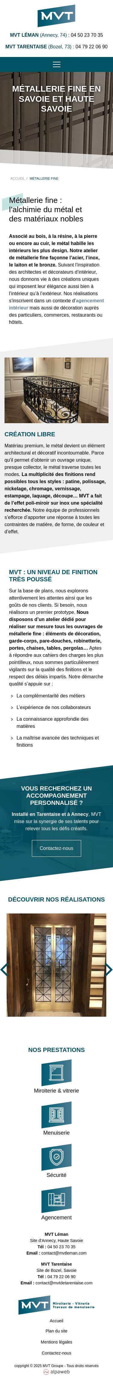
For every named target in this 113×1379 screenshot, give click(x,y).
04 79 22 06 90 (91, 46)
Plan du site (56, 1331)
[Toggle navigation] (56, 64)
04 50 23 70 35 (87, 35)
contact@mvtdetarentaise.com (63, 1283)
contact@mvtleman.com (64, 1253)
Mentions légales (56, 1342)
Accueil (56, 1320)
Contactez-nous (56, 848)
